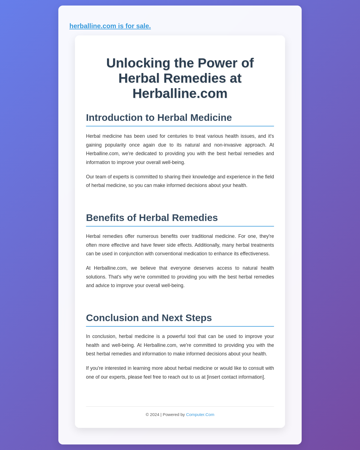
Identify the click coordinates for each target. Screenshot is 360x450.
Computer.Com (200, 414)
